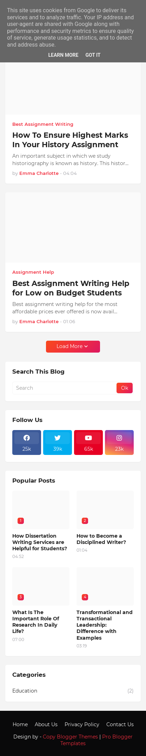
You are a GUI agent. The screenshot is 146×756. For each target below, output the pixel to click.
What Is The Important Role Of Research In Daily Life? (35, 622)
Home (20, 724)
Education (73, 691)
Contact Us (120, 724)
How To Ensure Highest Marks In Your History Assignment (70, 140)
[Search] (65, 388)
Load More (69, 346)
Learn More (63, 55)
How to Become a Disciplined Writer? (101, 539)
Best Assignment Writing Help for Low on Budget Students (70, 288)
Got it (92, 55)
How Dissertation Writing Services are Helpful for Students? (39, 542)
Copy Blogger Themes (70, 737)
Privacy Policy (82, 724)
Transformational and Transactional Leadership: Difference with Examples (105, 625)
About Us (46, 724)
